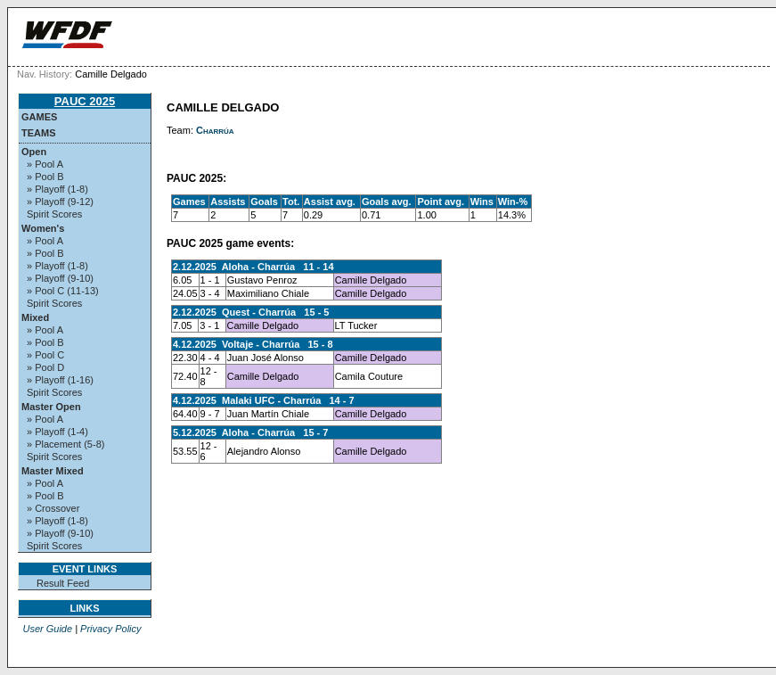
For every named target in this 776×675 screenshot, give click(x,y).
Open (33, 151)
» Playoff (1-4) (57, 431)
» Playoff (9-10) (60, 278)
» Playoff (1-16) (60, 380)
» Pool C (45, 355)
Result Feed (63, 583)
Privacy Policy (110, 628)
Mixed (35, 317)
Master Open (51, 406)
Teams (38, 133)
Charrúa (215, 130)
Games (39, 116)
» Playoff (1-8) (57, 189)
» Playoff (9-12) (60, 201)
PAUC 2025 (84, 101)
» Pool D (45, 367)
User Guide (47, 628)
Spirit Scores (54, 214)
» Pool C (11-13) (63, 290)
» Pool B (45, 176)
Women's (42, 228)
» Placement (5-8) (65, 444)
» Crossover (53, 508)
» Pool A (45, 164)
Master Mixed (52, 470)
